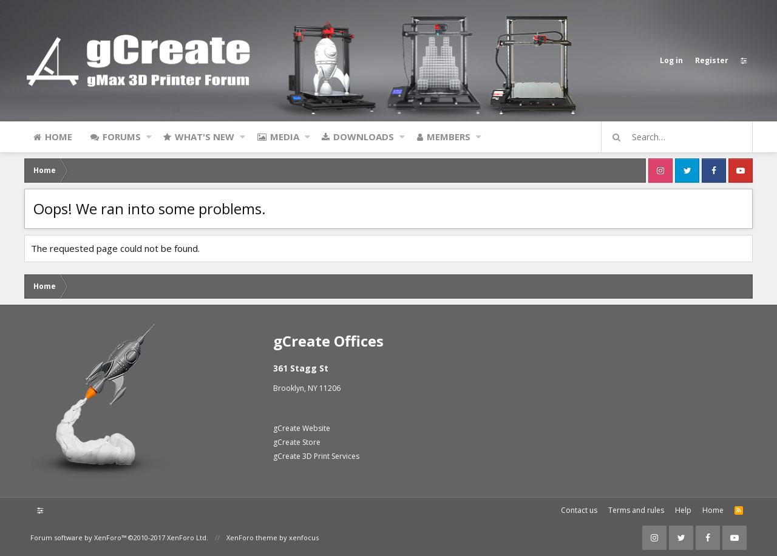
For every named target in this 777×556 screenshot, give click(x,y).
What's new (204, 137)
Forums (122, 137)
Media (284, 137)
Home (58, 137)
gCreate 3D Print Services (316, 456)
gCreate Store (297, 442)
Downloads (363, 137)
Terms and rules (636, 510)
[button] (149, 136)
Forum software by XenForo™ (119, 537)
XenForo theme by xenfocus (272, 537)
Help (683, 510)
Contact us (579, 510)
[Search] (682, 137)
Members (448, 137)
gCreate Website (301, 428)
